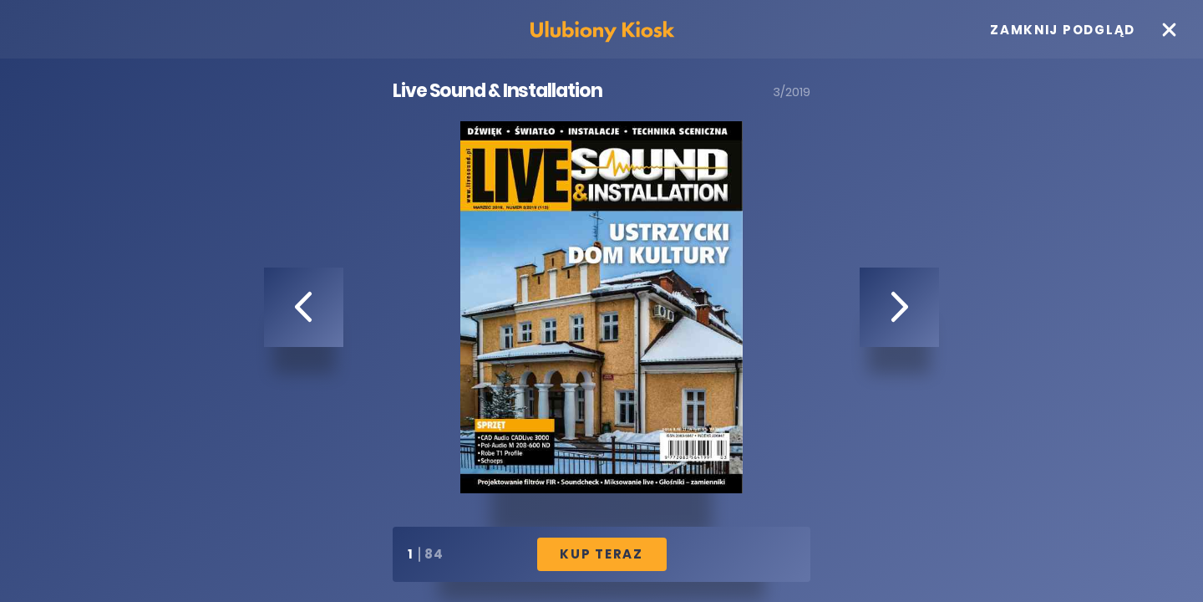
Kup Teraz (601, 554)
